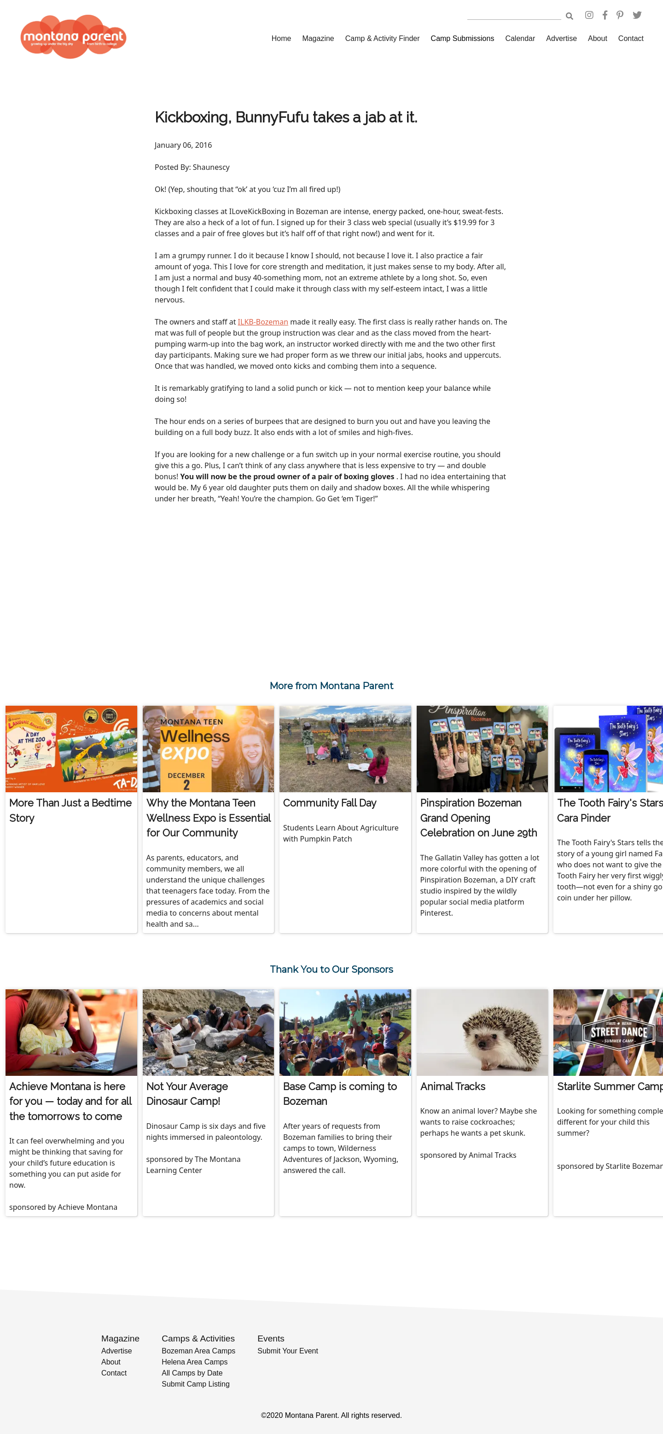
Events (271, 1338)
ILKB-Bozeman (263, 322)
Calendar (520, 38)
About (597, 38)
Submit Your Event (287, 1351)
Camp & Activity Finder (382, 38)
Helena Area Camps (194, 1362)
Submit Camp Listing (196, 1384)
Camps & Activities (198, 1338)
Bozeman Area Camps (198, 1351)
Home (281, 38)
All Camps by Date (192, 1373)
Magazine (318, 38)
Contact (631, 38)
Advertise (561, 38)
